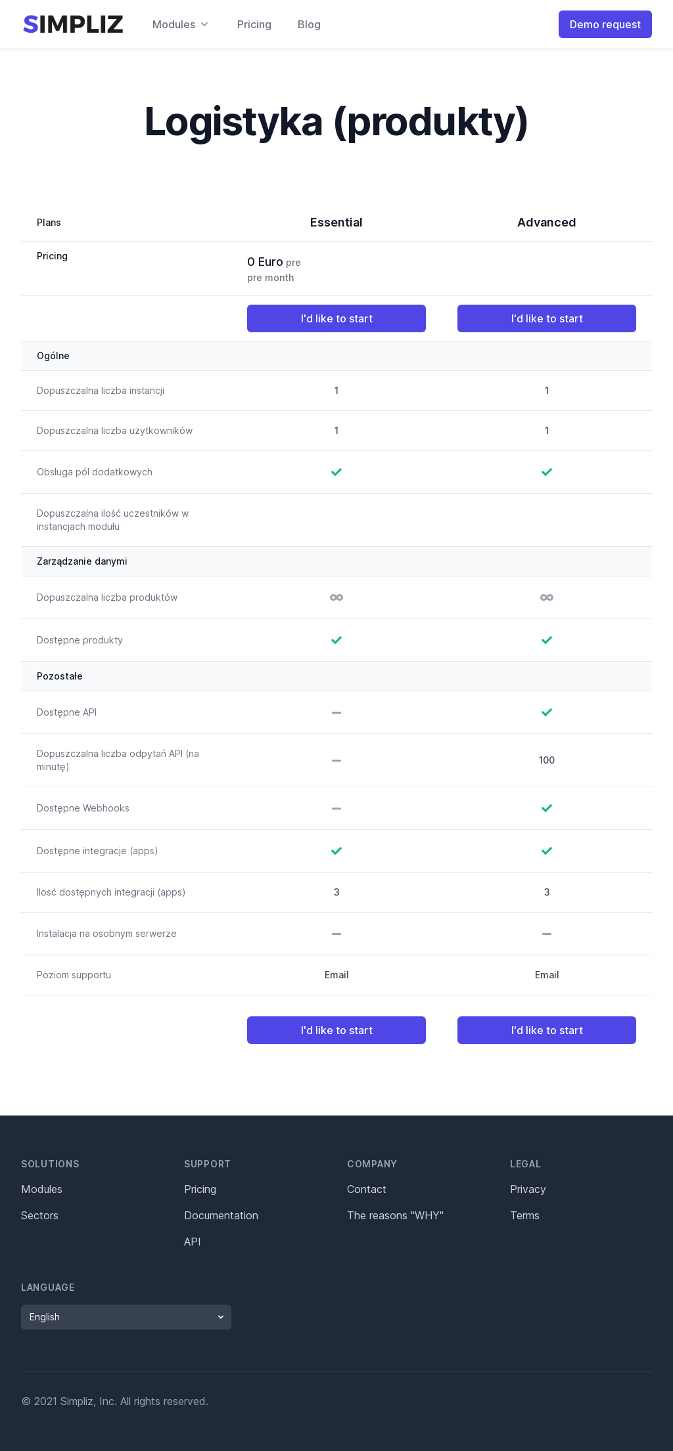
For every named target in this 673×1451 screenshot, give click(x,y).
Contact (366, 1189)
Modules (41, 1189)
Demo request (605, 24)
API (192, 1241)
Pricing (254, 24)
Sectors (39, 1215)
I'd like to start (337, 318)
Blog (309, 24)
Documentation (221, 1215)
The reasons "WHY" (395, 1215)
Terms (525, 1215)
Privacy (528, 1189)
